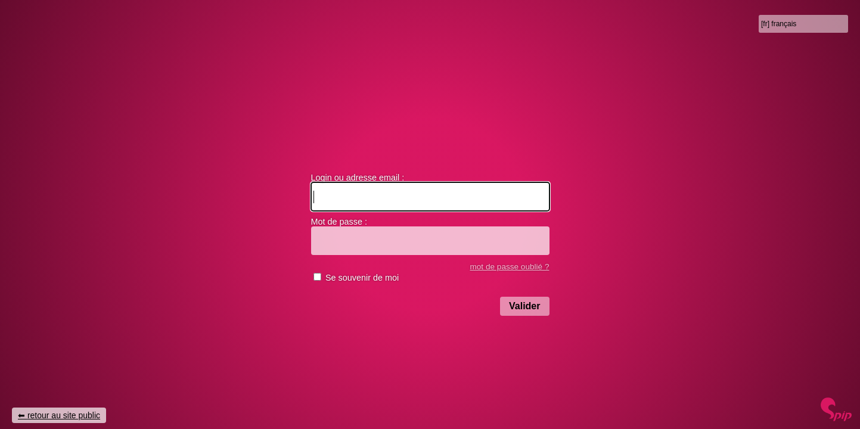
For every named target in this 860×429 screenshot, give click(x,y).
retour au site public (63, 415)
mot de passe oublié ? (509, 266)
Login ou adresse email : (358, 177)
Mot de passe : (339, 221)
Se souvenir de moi (362, 277)
